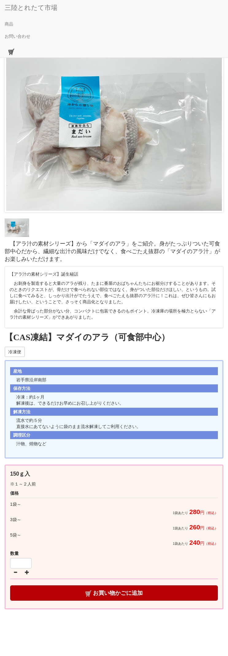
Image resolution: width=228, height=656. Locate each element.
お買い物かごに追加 (114, 593)
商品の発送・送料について (111, 626)
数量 (14, 553)
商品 (9, 24)
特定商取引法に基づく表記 (169, 626)
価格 (14, 493)
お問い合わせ (17, 36)
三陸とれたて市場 (31, 7)
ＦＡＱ (165, 636)
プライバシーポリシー (130, 636)
